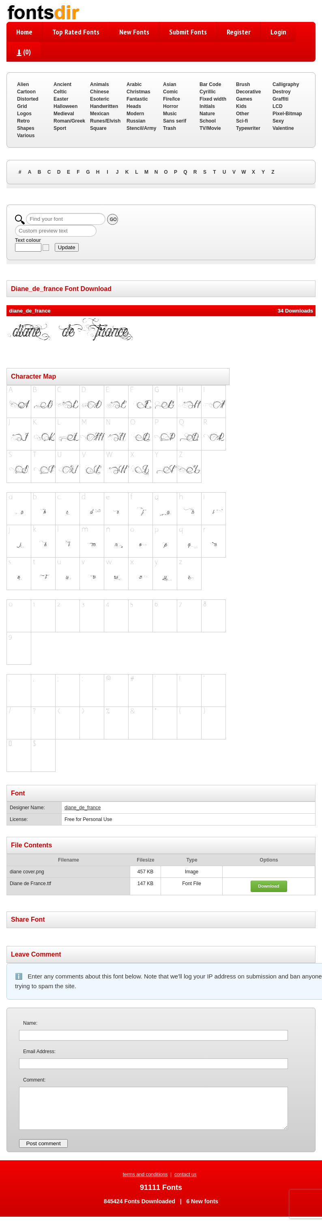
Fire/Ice (171, 99)
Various (25, 135)
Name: (30, 1023)
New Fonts (134, 32)
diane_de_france (82, 807)
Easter (61, 99)
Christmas (138, 92)
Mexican (99, 113)
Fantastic (137, 99)
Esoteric (99, 99)
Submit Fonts (188, 32)
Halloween (65, 106)
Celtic (60, 92)
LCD (278, 106)
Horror (170, 106)
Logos (24, 113)
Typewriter (248, 128)
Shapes (25, 128)
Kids (241, 106)
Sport (60, 128)
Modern (135, 113)
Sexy (278, 121)
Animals (99, 84)
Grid (22, 106)
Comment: (34, 1080)
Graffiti (280, 99)
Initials (207, 106)
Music (170, 113)
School (208, 121)
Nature (207, 113)
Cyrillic (208, 92)
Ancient (62, 84)
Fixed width (213, 99)
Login (278, 32)
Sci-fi (242, 121)
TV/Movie (210, 128)
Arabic (134, 84)
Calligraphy (286, 84)
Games (244, 99)
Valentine (283, 128)
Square (98, 128)
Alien (23, 84)
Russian (136, 121)
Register (239, 32)
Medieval (64, 113)
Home (24, 32)
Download (268, 886)
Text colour (28, 240)
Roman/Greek (69, 121)
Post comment (43, 1143)
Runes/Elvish (105, 121)
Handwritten (104, 106)
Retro (23, 121)
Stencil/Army (141, 128)
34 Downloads (295, 311)
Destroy (282, 92)
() (24, 51)
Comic (170, 92)
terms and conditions (145, 1174)
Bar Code (210, 84)
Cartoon (26, 92)
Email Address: (39, 1051)
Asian (169, 84)
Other (242, 113)
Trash (169, 128)
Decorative (248, 92)
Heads (134, 106)
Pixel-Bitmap (287, 113)
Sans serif (174, 121)
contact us (185, 1174)
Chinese (99, 92)
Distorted (28, 99)
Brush (243, 84)
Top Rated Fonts (75, 32)
